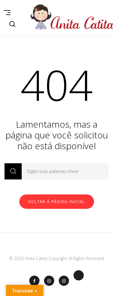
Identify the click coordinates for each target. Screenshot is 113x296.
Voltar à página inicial (56, 201)
